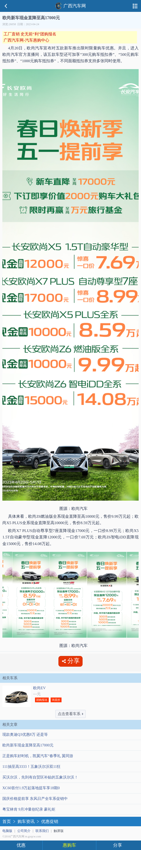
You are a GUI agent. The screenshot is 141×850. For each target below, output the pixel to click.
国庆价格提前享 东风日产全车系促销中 (35, 799)
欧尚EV (39, 688)
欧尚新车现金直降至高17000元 (27, 745)
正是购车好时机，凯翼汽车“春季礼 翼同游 (37, 756)
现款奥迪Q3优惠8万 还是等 (25, 734)
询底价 (56, 700)
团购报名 (42, 700)
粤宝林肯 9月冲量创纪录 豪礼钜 (28, 809)
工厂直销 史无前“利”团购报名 (30, 34)
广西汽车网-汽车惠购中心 (26, 40)
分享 (117, 845)
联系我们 (42, 831)
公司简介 (24, 831)
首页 (6, 821)
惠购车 (69, 845)
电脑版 (7, 831)
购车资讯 (26, 821)
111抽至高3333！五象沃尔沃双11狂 (31, 767)
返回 (6, 6)
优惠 (21, 845)
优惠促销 (49, 821)
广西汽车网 (70, 5)
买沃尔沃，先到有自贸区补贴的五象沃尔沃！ (40, 777)
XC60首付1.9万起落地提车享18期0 (31, 788)
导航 (135, 6)
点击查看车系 (70, 714)
